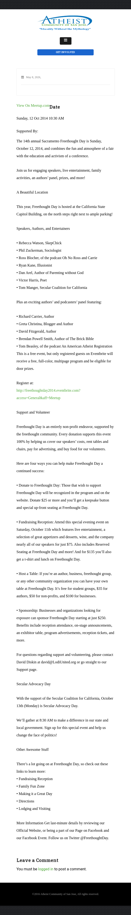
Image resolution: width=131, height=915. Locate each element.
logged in (45, 869)
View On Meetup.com (33, 105)
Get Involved (65, 52)
